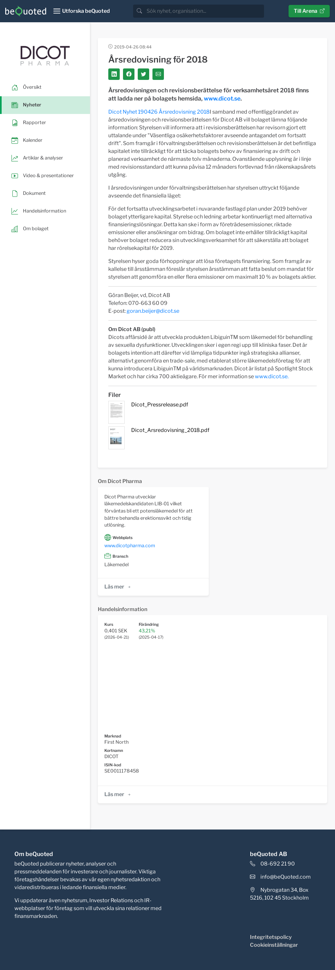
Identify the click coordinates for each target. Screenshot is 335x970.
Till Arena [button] (309, 11)
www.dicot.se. (272, 376)
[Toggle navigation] (81, 11)
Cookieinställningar (274, 945)
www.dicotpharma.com (129, 546)
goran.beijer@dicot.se (153, 311)
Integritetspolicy (271, 937)
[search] (204, 11)
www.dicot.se (222, 98)
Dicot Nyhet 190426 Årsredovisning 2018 (159, 112)
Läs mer (118, 587)
